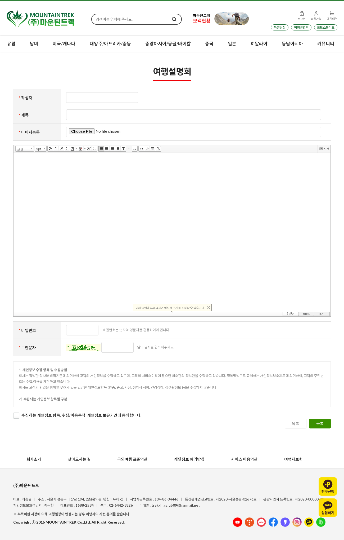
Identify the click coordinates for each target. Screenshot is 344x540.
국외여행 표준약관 (132, 459)
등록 (320, 423)
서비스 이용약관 (244, 459)
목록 (295, 423)
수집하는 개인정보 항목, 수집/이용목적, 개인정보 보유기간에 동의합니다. (81, 415)
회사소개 (33, 459)
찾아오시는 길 (79, 459)
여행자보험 (293, 459)
